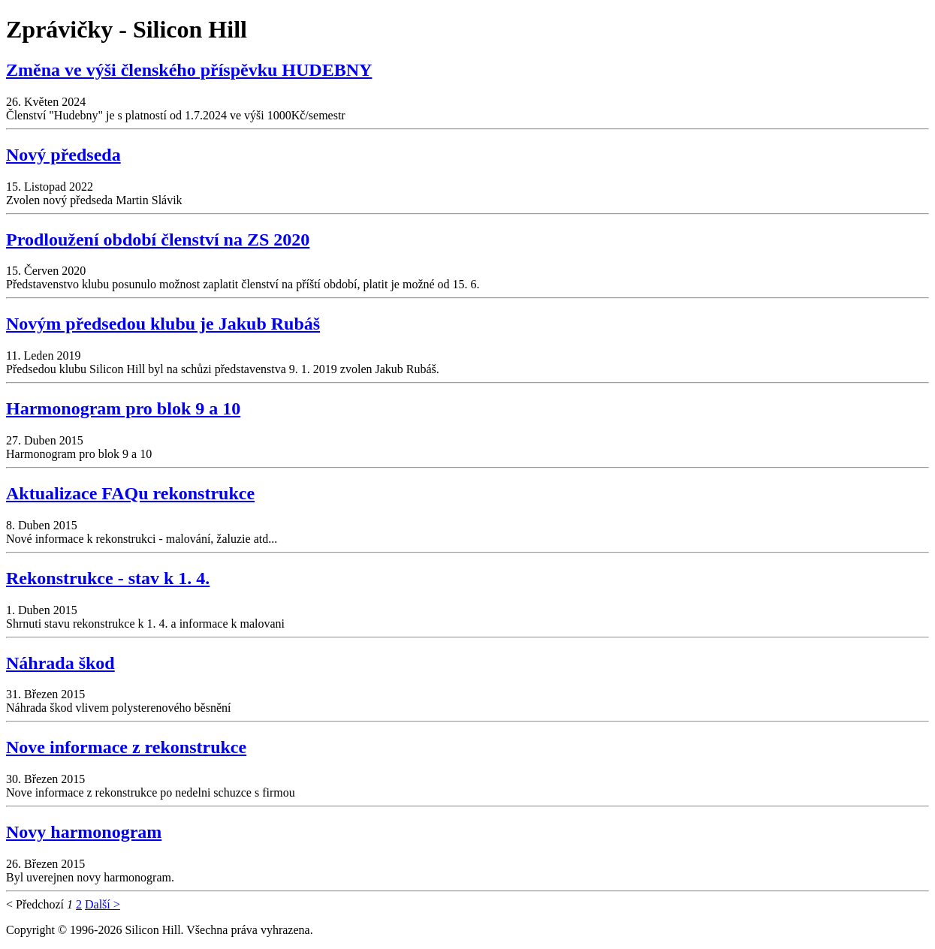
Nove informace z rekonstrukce (126, 747)
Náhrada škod (60, 663)
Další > (102, 904)
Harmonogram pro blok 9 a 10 (123, 408)
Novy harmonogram (83, 832)
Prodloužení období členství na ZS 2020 (157, 239)
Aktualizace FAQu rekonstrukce (130, 493)
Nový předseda (63, 154)
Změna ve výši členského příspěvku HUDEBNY (189, 70)
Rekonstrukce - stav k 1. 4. (108, 578)
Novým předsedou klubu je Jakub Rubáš (163, 323)
